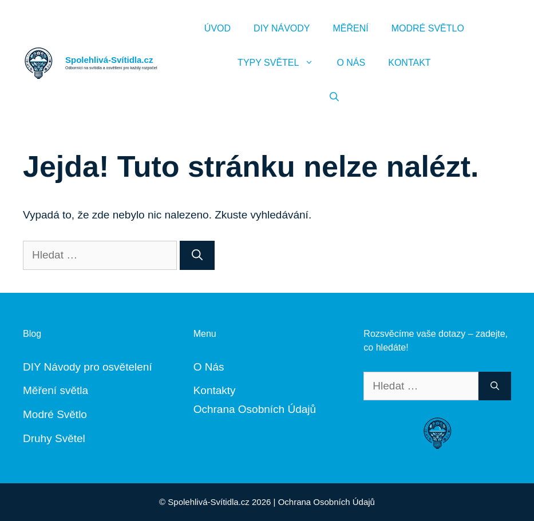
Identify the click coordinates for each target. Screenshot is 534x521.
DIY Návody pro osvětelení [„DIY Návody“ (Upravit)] (87, 367)
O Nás (351, 62)
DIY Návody (282, 28)
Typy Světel (281, 63)
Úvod (217, 28)
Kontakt (409, 62)
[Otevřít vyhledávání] (334, 97)
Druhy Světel (54, 438)
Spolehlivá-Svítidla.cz (109, 60)
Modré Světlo (427, 28)
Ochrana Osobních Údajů (254, 409)
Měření (350, 28)
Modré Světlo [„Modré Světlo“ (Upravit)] (55, 414)
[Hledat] (197, 255)
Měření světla (55, 390)
